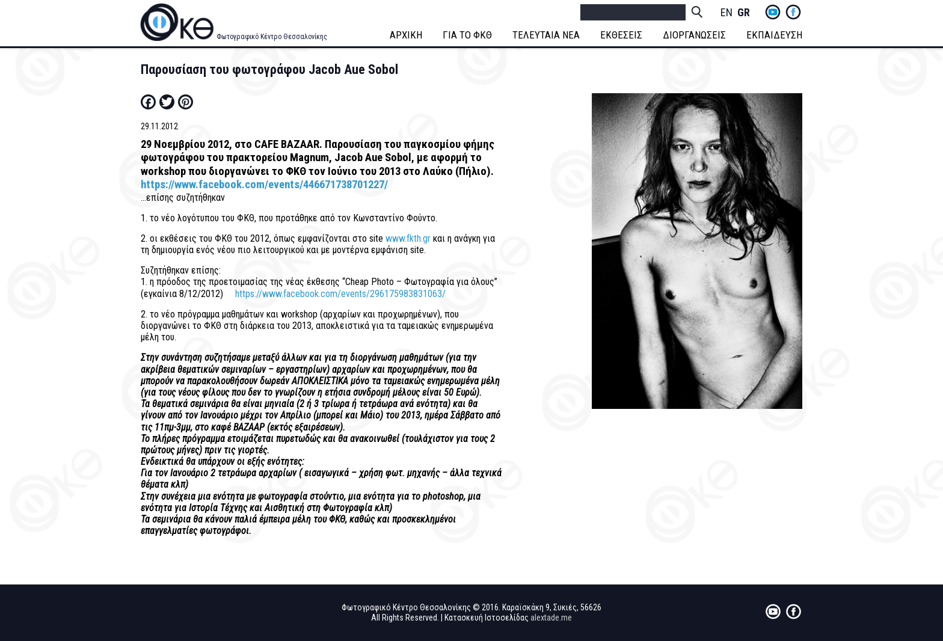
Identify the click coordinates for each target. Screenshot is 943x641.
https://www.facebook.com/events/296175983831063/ (340, 293)
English (726, 13)
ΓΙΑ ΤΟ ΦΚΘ (467, 35)
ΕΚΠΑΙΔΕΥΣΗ (774, 35)
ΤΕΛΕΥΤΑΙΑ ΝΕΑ (546, 35)
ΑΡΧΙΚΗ (406, 35)
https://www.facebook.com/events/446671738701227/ (264, 184)
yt (773, 12)
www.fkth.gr (408, 238)
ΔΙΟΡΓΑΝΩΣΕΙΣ (694, 35)
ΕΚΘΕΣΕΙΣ (621, 35)
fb (793, 12)
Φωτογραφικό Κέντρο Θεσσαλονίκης (272, 36)
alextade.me (551, 617)
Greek (743, 13)
